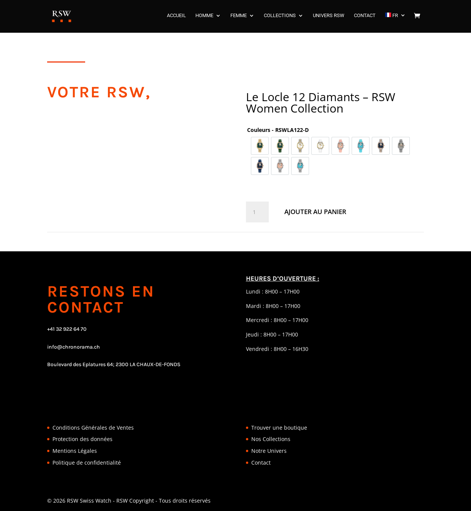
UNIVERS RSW (328, 17)
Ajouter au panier (315, 211)
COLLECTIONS (280, 17)
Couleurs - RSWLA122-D (278, 129)
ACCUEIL (176, 17)
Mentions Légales (74, 450)
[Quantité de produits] (257, 212)
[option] (259, 145)
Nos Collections (270, 439)
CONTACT (365, 17)
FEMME (238, 17)
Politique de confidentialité (86, 462)
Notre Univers (269, 450)
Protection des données (82, 439)
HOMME (204, 17)
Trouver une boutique (279, 427)
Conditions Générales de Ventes (93, 427)
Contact (261, 462)
